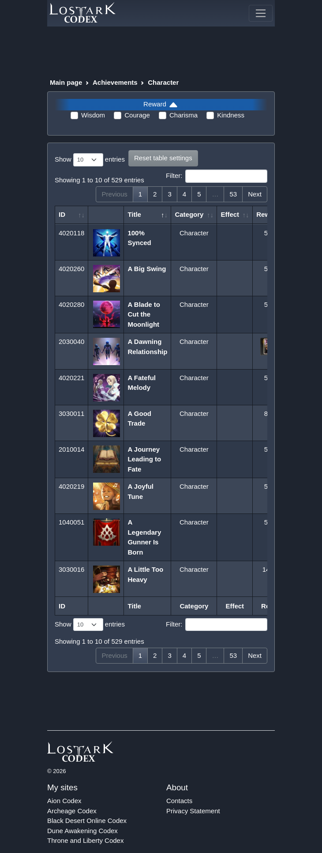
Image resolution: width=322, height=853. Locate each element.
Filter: (216, 176)
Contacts (179, 800)
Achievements (115, 82)
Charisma (183, 115)
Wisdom (93, 115)
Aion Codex (64, 800)
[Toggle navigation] (261, 13)
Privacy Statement (193, 811)
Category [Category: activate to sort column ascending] (189, 214)
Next (255, 194)
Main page (66, 82)
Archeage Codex (72, 811)
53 (233, 194)
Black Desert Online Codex (87, 820)
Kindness (230, 115)
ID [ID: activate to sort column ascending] (62, 214)
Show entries (90, 159)
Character (163, 82)
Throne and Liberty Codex (85, 840)
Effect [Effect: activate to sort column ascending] (230, 214)
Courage (137, 115)
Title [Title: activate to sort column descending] (134, 214)
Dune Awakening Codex (82, 830)
